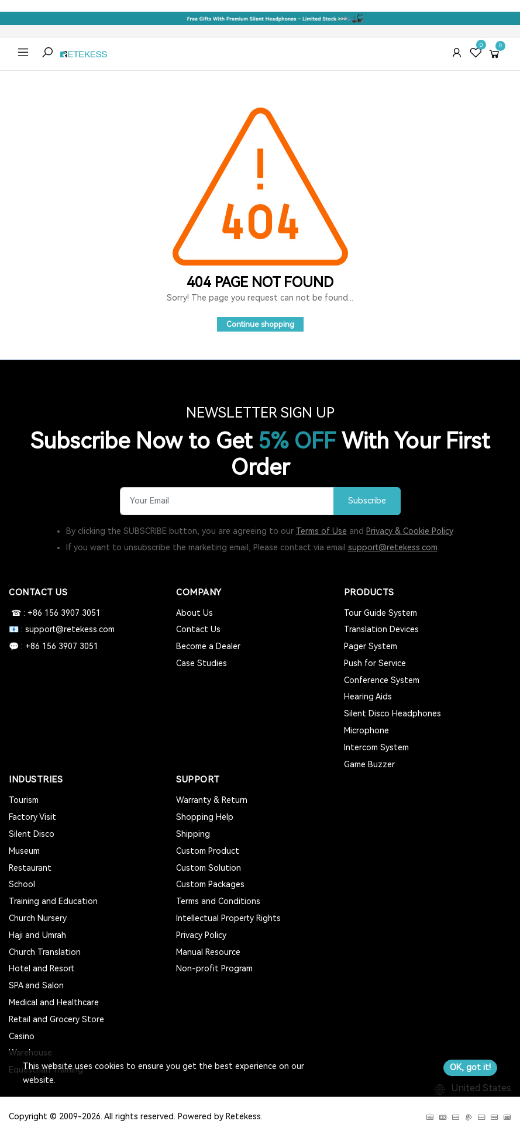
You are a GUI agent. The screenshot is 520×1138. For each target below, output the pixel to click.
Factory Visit (32, 817)
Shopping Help (204, 817)
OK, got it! (470, 1067)
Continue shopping (260, 324)
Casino (22, 1036)
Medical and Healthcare (54, 1002)
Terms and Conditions (218, 901)
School (22, 884)
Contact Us (198, 629)
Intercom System (376, 747)
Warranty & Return (211, 800)
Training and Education (53, 901)
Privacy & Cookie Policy (409, 531)
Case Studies (201, 663)
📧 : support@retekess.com (62, 629)
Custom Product (207, 851)
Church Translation (45, 952)
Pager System (370, 646)
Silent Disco (31, 834)
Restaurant (30, 868)
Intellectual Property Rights (228, 918)
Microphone (366, 730)
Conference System (381, 680)
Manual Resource (208, 952)
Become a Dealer (208, 646)
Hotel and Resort (41, 968)
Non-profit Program (214, 968)
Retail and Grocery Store (56, 1019)
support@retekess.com (393, 547)
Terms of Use (321, 531)
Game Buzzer (369, 764)
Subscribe (367, 501)
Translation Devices (381, 629)
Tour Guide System (380, 613)
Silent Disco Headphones (392, 713)
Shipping (193, 834)
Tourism (24, 800)
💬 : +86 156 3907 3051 (53, 646)
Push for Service (375, 663)
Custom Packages (210, 884)
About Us (194, 613)
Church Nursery (38, 918)
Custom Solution (208, 868)
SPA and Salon (36, 985)
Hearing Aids (368, 696)
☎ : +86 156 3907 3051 (55, 613)
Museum (24, 851)
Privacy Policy (201, 935)
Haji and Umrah (37, 935)
